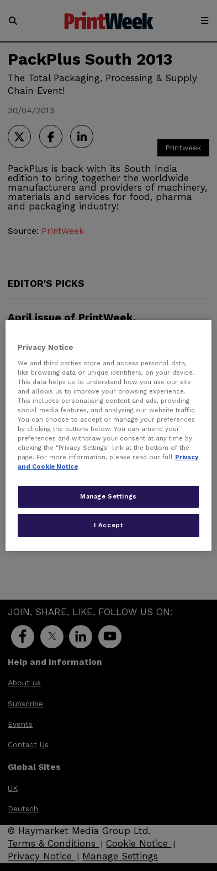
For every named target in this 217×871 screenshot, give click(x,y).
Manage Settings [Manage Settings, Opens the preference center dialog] (108, 496)
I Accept (109, 525)
